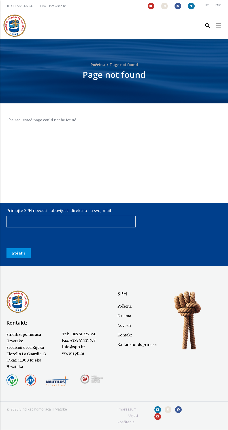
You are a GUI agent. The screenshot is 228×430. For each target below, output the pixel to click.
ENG (218, 5)
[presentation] (40, 239)
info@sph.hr (57, 6)
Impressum (126, 409)
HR (207, 5)
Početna (97, 65)
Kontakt (124, 335)
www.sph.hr (73, 353)
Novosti (124, 325)
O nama (124, 316)
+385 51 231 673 (83, 340)
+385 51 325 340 (23, 6)
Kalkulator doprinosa (137, 344)
